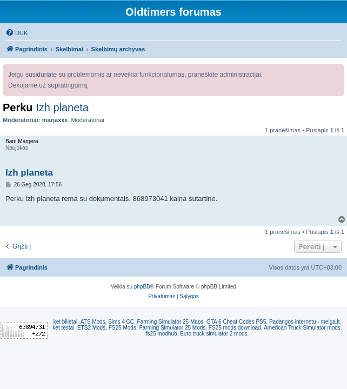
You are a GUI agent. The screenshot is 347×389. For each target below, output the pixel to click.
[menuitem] (16, 32)
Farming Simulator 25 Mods (172, 328)
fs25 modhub (161, 334)
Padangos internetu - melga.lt (304, 322)
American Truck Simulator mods (302, 328)
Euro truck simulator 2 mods (214, 334)
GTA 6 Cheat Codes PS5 (236, 322)
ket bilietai (65, 322)
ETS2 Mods (91, 328)
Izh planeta (62, 107)
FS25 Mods (122, 328)
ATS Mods (93, 322)
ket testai (63, 328)
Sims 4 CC (121, 322)
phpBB (142, 287)
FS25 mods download (235, 328)
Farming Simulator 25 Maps (170, 322)
